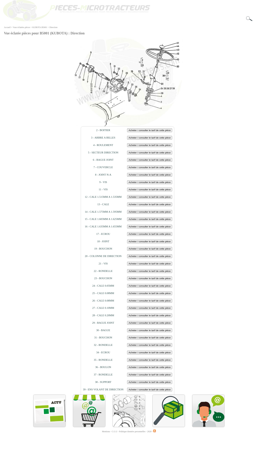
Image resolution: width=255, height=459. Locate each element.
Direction (53, 27)
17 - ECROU (103, 234)
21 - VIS (103, 263)
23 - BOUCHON (103, 278)
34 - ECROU (103, 352)
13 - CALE (103, 204)
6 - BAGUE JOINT (103, 159)
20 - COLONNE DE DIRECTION (103, 256)
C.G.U (115, 431)
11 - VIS (103, 189)
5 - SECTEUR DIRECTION (103, 152)
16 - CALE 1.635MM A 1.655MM (103, 226)
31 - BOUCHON (103, 337)
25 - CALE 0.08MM (103, 293)
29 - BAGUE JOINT (103, 322)
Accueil (7, 27)
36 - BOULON (103, 367)
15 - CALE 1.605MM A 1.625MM (103, 219)
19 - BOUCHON (103, 248)
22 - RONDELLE (103, 271)
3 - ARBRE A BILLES (103, 137)
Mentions (106, 431)
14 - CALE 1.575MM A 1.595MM (103, 211)
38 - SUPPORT (103, 382)
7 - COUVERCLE (103, 167)
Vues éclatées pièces (21, 27)
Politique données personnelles (132, 431)
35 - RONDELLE (103, 359)
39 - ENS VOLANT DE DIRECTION (103, 389)
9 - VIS (103, 182)
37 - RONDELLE (103, 374)
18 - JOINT (103, 241)
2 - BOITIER (103, 130)
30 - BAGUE (103, 330)
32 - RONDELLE (103, 345)
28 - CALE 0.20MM (103, 315)
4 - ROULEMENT (103, 145)
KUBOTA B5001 (39, 27)
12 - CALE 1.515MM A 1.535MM (103, 196)
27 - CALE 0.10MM (103, 307)
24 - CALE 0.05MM (103, 285)
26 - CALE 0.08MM (103, 300)
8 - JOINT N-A (103, 174)
